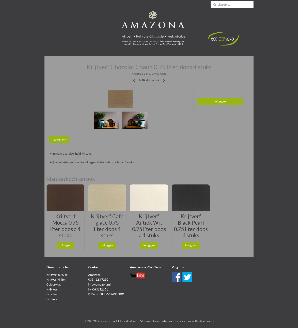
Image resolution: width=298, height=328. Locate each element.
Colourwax (53, 284)
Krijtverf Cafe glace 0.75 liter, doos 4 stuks (107, 226)
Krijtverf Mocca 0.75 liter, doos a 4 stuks (65, 226)
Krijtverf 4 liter (56, 279)
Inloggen (220, 101)
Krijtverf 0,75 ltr (56, 274)
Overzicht (59, 139)
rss (162, 321)
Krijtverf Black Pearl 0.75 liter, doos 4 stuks (191, 226)
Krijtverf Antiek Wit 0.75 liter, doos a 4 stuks (149, 226)
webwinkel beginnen (175, 321)
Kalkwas (52, 289)
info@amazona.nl (99, 284)
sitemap (155, 321)
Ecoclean (52, 294)
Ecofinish (52, 299)
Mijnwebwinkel (206, 321)
